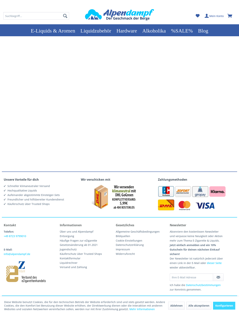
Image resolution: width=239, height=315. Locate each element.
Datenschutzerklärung (130, 245)
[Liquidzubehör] (96, 30)
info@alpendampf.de (17, 254)
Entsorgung (67, 236)
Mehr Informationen (142, 309)
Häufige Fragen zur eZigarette (78, 240)
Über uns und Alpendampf (76, 231)
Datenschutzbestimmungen (203, 285)
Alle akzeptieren (198, 305)
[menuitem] (36, 16)
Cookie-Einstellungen (129, 240)
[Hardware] (127, 30)
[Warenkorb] (231, 16)
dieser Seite (214, 263)
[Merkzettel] (197, 16)
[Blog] (203, 30)
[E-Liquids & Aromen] (53, 30)
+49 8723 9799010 (15, 236)
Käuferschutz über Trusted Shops (81, 254)
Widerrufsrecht (125, 254)
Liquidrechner (68, 263)
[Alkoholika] (154, 30)
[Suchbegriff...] (36, 16)
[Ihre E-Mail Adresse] (191, 277)
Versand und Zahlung (73, 267)
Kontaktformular (70, 258)
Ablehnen (176, 305)
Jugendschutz (68, 249)
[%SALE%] (181, 30)
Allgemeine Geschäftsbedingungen (138, 231)
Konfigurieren (224, 305)
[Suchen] (65, 16)
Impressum (123, 249)
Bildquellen (123, 236)
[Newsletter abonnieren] (218, 277)
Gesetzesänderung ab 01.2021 (79, 245)
